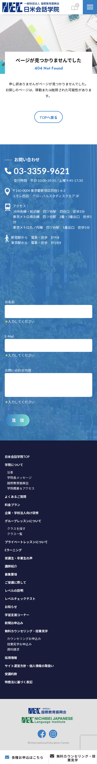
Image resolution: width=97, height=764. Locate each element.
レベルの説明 (14, 590)
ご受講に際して (15, 582)
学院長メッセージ (19, 478)
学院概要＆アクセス (21, 488)
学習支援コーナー (17, 615)
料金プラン (12, 505)
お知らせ (11, 607)
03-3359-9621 (42, 171)
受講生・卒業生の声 (18, 558)
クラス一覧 (14, 534)
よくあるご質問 (15, 497)
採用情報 (11, 658)
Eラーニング (13, 550)
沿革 (10, 472)
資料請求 (13, 649)
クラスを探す (16, 529)
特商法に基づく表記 (18, 682)
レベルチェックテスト (20, 599)
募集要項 (11, 574)
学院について (14, 465)
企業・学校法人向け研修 (22, 513)
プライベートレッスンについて (26, 542)
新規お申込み (14, 623)
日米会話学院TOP (17, 457)
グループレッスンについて (23, 521)
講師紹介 (11, 566)
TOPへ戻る (48, 117)
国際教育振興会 (18, 483)
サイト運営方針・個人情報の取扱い (29, 666)
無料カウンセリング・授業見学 (26, 631)
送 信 (18, 420)
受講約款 (11, 674)
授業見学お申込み (19, 644)
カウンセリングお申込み (24, 639)
